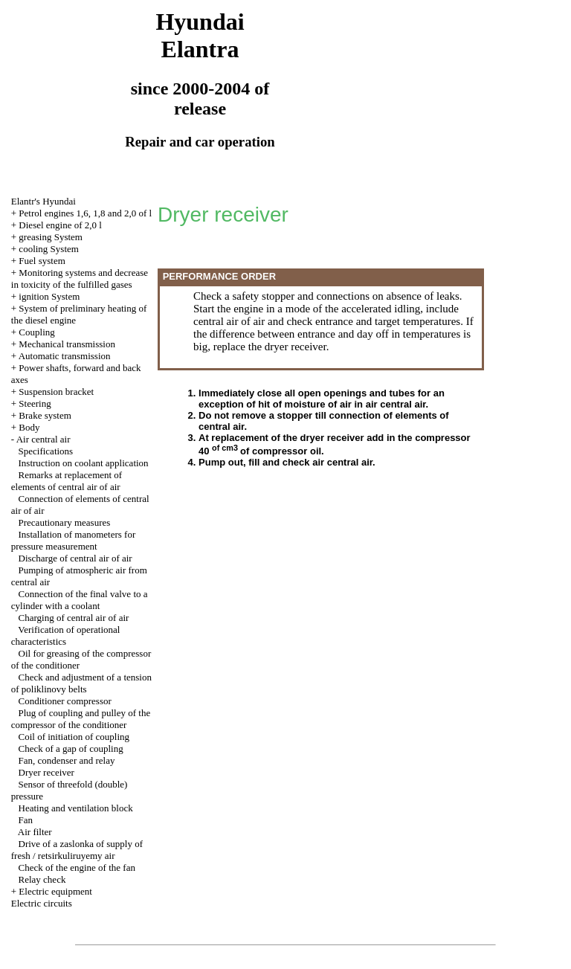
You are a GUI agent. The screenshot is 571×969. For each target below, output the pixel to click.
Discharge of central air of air (75, 558)
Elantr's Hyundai (43, 201)
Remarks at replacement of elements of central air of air (66, 480)
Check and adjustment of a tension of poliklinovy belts (81, 683)
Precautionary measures (65, 522)
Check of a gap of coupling (71, 748)
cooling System (49, 248)
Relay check (42, 879)
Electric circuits (41, 903)
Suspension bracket (56, 391)
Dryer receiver (46, 772)
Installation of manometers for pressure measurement (73, 540)
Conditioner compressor (65, 700)
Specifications (46, 451)
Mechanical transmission (67, 344)
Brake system (45, 415)
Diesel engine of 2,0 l (60, 225)
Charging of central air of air (74, 617)
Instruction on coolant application (84, 463)
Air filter (35, 831)
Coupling (36, 332)
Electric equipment (55, 891)
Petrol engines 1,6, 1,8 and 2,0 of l (85, 213)
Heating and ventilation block (76, 808)
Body (29, 427)
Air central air (43, 439)
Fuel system (42, 260)
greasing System (51, 236)
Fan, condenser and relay (67, 760)
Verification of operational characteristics (65, 635)
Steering (35, 403)
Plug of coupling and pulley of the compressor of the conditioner (80, 718)
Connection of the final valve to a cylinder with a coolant (79, 599)
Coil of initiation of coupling (74, 736)
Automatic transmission (65, 355)
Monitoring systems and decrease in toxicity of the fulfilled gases (79, 278)
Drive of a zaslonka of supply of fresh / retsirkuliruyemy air (77, 849)
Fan (26, 819)
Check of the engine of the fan (77, 867)
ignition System (49, 296)
